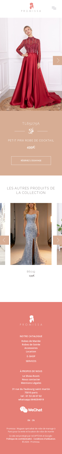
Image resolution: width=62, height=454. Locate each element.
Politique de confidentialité (19, 438)
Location (31, 351)
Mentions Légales (31, 382)
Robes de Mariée (31, 341)
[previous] (4, 240)
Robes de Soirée (31, 344)
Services (31, 361)
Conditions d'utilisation (44, 438)
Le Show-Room (31, 376)
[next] (57, 60)
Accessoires (31, 348)
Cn (33, 420)
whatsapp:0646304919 (31, 399)
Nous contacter (31, 379)
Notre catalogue (31, 336)
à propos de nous (31, 371)
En (29, 420)
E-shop (31, 356)
